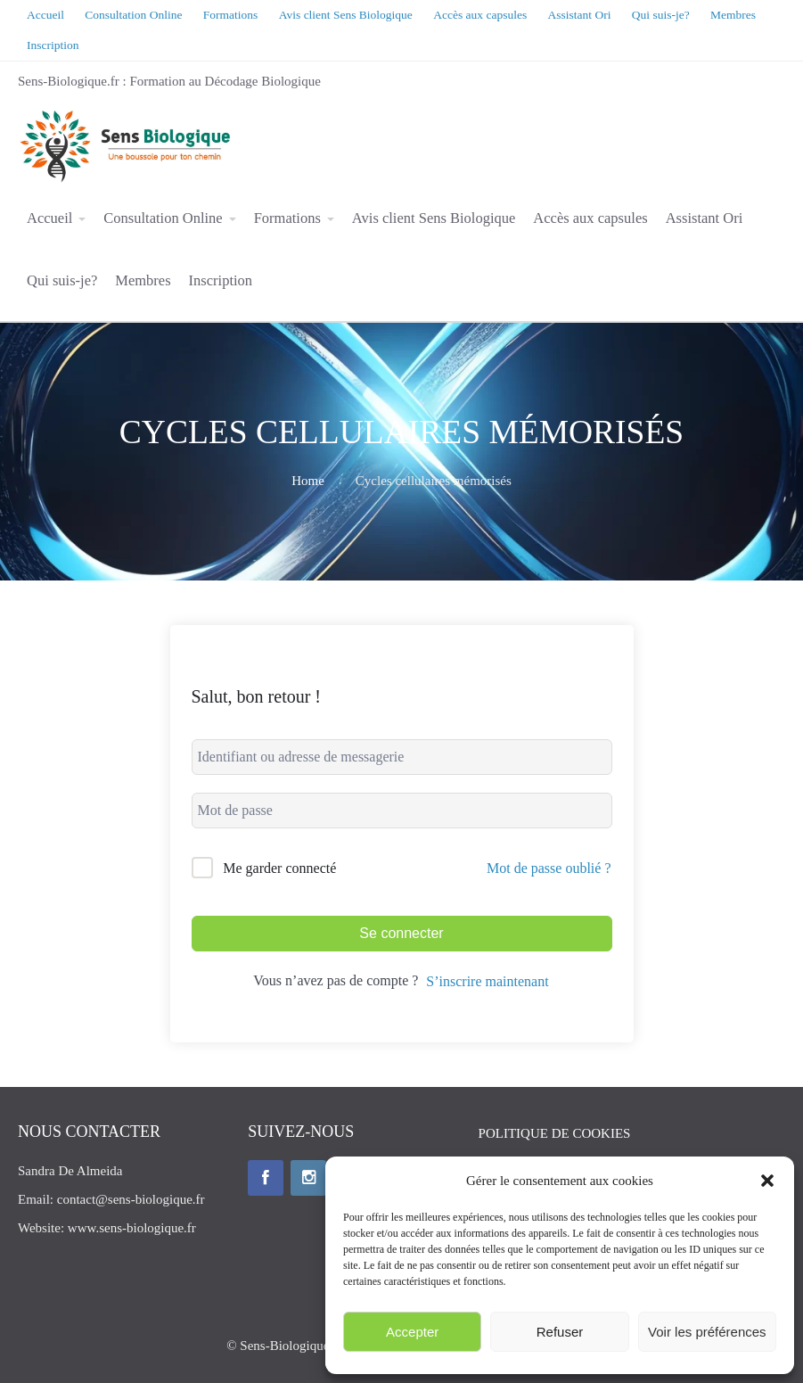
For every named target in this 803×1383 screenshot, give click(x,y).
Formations (287, 218)
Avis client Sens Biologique (433, 218)
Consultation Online (162, 218)
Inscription (221, 280)
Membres (142, 280)
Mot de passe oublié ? (549, 868)
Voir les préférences (707, 1331)
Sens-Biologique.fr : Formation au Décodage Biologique (169, 81)
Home (307, 480)
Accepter (412, 1331)
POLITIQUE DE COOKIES (555, 1133)
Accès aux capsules (590, 218)
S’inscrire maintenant (487, 981)
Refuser (560, 1331)
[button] (767, 1181)
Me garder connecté (279, 868)
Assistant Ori (704, 218)
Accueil (49, 218)
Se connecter (401, 933)
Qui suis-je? (62, 280)
